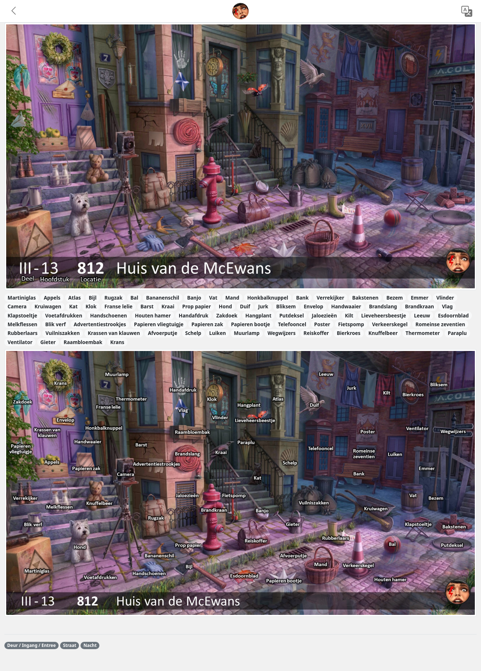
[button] (14, 11)
